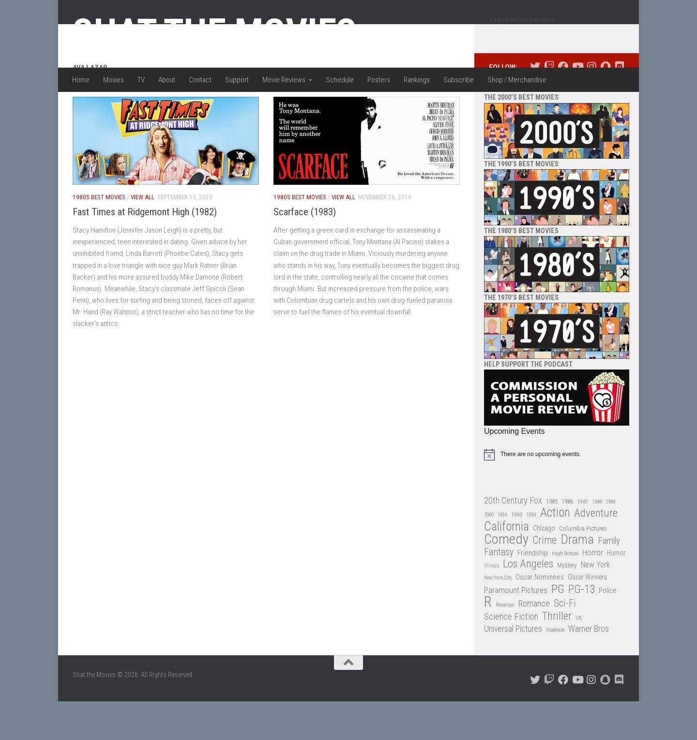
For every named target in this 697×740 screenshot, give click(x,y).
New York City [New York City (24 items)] (498, 616)
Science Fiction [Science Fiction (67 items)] (511, 655)
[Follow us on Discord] (619, 105)
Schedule (340, 79)
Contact (200, 79)
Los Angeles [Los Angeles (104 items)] (528, 602)
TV (141, 79)
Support (237, 79)
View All (142, 235)
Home (81, 79)
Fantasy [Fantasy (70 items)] (499, 591)
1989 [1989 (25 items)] (611, 540)
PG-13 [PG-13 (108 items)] (581, 628)
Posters (378, 79)
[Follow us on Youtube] (577, 105)
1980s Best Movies (99, 235)
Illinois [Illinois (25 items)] (491, 604)
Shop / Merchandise (516, 79)
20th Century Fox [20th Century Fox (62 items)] (513, 539)
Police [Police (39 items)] (608, 629)
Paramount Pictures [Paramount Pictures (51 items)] (515, 629)
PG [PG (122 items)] (557, 628)
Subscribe (458, 79)
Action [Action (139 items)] (555, 551)
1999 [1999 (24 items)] (531, 553)
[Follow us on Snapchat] (605, 105)
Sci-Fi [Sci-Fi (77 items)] (565, 642)
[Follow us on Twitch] (549, 105)
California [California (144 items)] (506, 565)
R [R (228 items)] (488, 640)
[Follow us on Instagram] (591, 105)
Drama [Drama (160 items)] (577, 578)
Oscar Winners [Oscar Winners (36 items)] (587, 616)
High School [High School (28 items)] (565, 592)
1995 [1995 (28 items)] (517, 553)
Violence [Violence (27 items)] (555, 668)
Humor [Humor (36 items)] (616, 591)
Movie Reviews (283, 79)
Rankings (417, 79)
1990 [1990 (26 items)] (489, 553)
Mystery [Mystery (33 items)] (567, 603)
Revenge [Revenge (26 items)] (505, 643)
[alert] (556, 493)
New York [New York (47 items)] (595, 603)
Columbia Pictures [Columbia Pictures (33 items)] (582, 567)
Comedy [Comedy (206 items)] (506, 578)
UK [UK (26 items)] (579, 656)
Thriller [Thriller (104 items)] (557, 655)
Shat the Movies (215, 32)
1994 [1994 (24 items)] (502, 553)
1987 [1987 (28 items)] (583, 540)
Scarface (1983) (304, 250)
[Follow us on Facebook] (563, 105)
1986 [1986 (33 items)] (567, 540)
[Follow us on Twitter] (535, 105)
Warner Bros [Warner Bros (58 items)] (588, 667)
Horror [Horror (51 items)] (592, 591)
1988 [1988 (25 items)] (597, 540)
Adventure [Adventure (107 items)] (596, 552)
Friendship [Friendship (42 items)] (532, 591)
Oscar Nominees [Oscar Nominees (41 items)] (539, 615)
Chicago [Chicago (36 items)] (544, 567)
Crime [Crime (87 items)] (544, 579)
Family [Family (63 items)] (609, 579)
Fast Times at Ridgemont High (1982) (145, 250)
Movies (113, 79)
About (166, 79)
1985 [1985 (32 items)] (552, 540)
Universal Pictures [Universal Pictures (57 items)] (513, 667)
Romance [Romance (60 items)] (534, 642)
